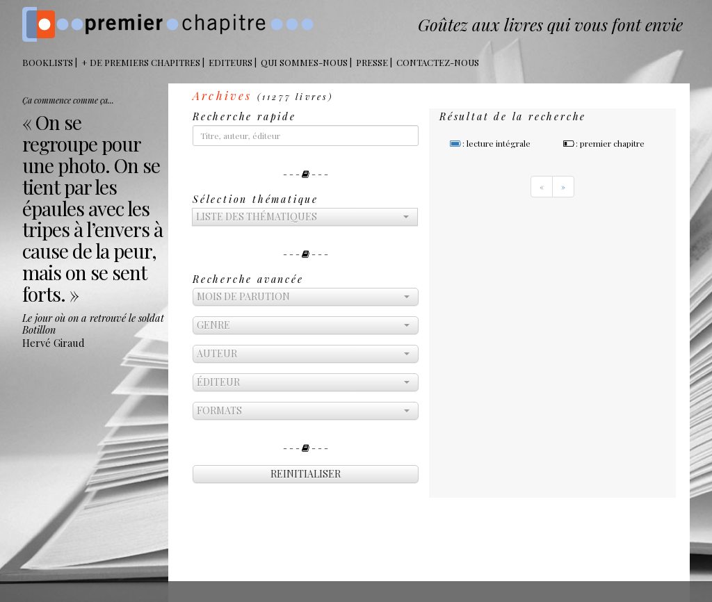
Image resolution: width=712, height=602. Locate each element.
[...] (306, 135)
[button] (305, 217)
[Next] (563, 186)
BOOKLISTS (47, 62)
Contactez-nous (437, 62)
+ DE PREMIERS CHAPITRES (140, 62)
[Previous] (542, 186)
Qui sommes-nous (304, 62)
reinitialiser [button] (305, 473)
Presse (372, 62)
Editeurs (230, 62)
